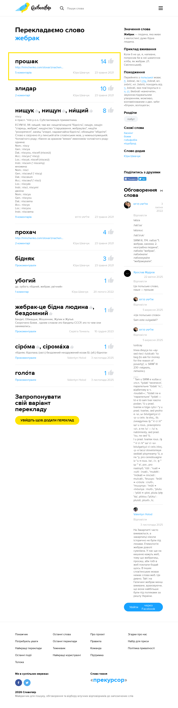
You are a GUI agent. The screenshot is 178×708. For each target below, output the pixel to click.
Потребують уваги (26, 641)
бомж (127, 136)
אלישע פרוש (82, 216)
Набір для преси (138, 641)
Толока (19, 662)
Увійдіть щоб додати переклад (47, 420)
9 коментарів (23, 216)
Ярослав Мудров (144, 272)
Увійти (143, 607)
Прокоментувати (25, 265)
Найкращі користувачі (67, 655)
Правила (95, 641)
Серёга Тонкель (79, 331)
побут (131, 119)
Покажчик (21, 634)
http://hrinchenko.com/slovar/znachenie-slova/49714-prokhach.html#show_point (39, 238)
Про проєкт (97, 634)
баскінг (128, 132)
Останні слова (62, 634)
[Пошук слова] (94, 8)
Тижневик (59, 648)
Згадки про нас (137, 634)
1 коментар (22, 291)
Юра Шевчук (132, 156)
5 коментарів (23, 72)
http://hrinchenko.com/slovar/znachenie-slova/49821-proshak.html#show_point (39, 67)
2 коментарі (22, 95)
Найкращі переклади (28, 648)
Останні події (23, 655)
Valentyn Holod (76, 357)
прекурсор (108, 680)
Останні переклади (65, 641)
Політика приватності (141, 648)
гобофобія (130, 139)
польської (147, 77)
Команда (95, 648)
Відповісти (140, 215)
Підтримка (96, 655)
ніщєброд (130, 143)
